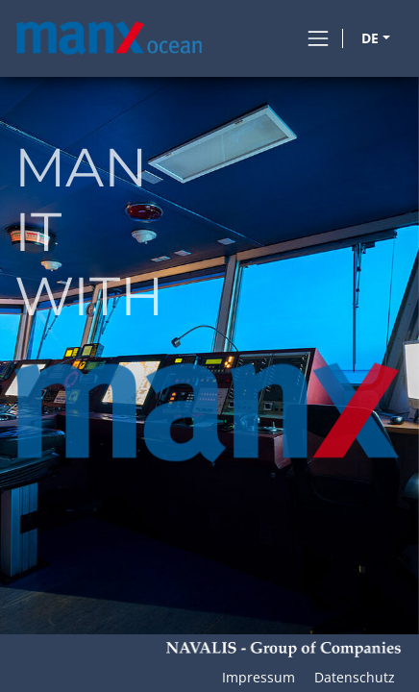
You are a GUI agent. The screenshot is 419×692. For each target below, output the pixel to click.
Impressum (258, 677)
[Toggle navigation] (318, 38)
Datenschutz (354, 677)
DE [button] (370, 38)
